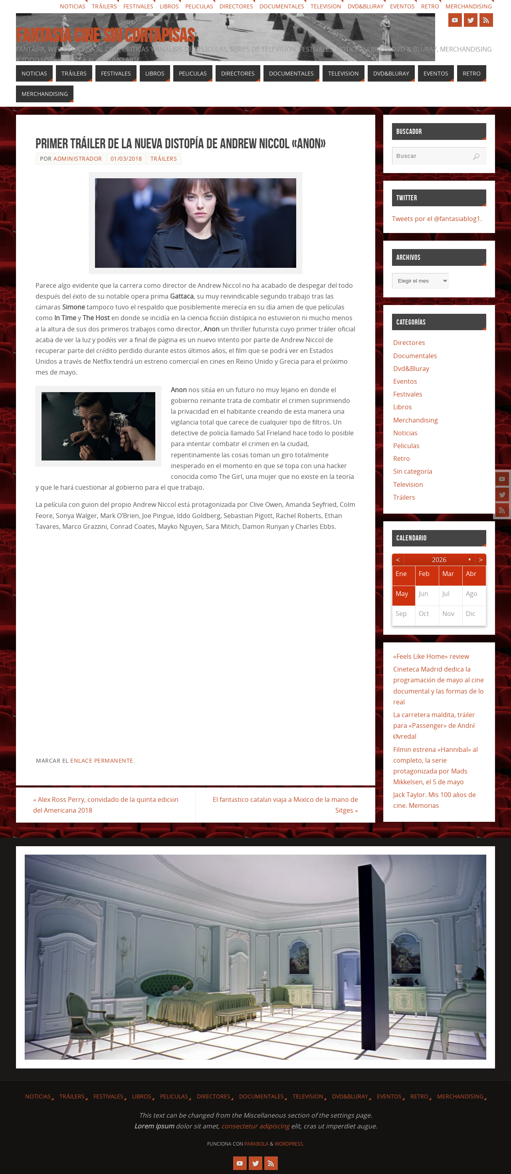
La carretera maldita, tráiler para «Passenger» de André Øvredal (434, 725)
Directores (236, 6)
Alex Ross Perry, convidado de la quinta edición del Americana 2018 (108, 805)
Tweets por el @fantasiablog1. (437, 218)
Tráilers (104, 6)
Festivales (138, 6)
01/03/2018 (126, 158)
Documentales (281, 6)
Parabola (256, 1143)
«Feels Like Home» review (431, 656)
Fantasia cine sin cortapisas (105, 35)
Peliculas (199, 6)
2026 (439, 559)
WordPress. (289, 1143)
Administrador (77, 158)
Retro (430, 6)
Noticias (72, 6)
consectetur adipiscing (255, 1126)
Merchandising (469, 6)
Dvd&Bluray (366, 6)
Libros (169, 6)
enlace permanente (101, 760)
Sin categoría (412, 471)
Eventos (402, 6)
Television (326, 6)
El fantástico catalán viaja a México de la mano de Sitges (283, 805)
